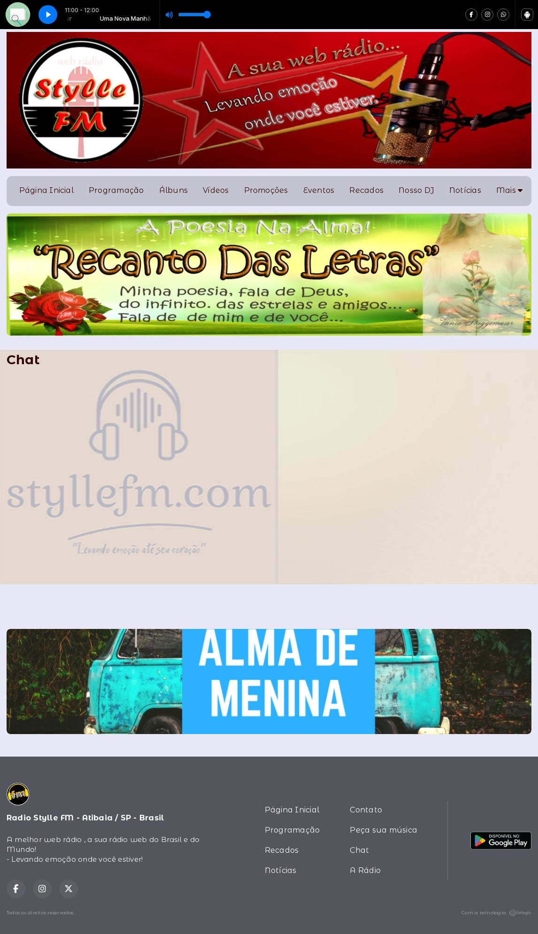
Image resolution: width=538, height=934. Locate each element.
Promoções (266, 190)
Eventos (319, 190)
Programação (116, 190)
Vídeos (216, 190)
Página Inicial (46, 190)
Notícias (465, 190)
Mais (509, 190)
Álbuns (173, 190)
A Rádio (365, 870)
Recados (366, 190)
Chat (359, 850)
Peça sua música (383, 830)
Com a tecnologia (496, 913)
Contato (366, 809)
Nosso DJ (416, 190)
